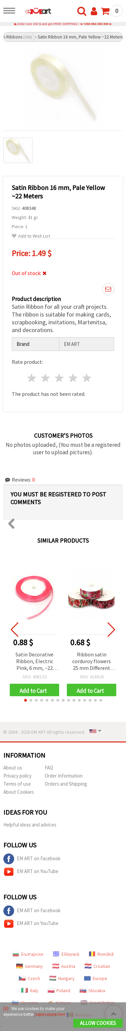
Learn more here (50, 1014)
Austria (63, 966)
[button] (25, 700)
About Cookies (18, 792)
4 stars (73, 378)
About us (12, 767)
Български (27, 954)
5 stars (87, 378)
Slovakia (92, 990)
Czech (29, 978)
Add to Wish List (31, 236)
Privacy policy (17, 775)
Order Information (64, 775)
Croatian (97, 966)
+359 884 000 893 (96, 24)
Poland (59, 990)
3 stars (60, 378)
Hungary (62, 978)
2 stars (46, 378)
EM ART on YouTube (30, 871)
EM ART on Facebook (31, 858)
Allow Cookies (98, 1023)
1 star (32, 378)
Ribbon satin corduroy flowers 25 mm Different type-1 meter (91, 661)
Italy (29, 990)
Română (101, 954)
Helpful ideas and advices (29, 824)
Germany (29, 966)
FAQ (49, 767)
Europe (95, 978)
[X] (5, 1008)
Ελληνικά (66, 954)
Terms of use (17, 784)
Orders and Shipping (66, 784)
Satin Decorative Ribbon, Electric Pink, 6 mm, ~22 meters (34, 661)
